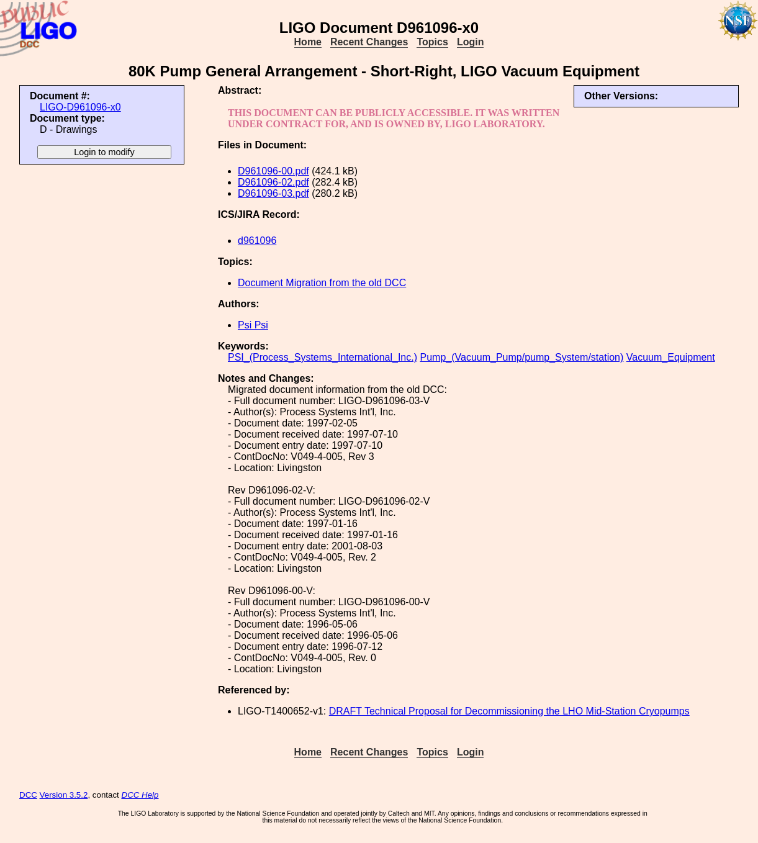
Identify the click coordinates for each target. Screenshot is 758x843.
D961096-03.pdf (273, 193)
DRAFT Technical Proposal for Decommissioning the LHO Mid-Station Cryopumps (509, 711)
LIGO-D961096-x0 (80, 107)
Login (470, 42)
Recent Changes (369, 42)
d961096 (257, 240)
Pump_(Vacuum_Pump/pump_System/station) (521, 357)
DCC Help (140, 795)
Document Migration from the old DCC (322, 282)
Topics (432, 42)
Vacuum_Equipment (670, 357)
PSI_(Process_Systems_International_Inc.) (322, 357)
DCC (28, 795)
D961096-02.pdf (273, 182)
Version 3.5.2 (64, 795)
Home (308, 42)
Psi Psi (253, 325)
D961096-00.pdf (273, 171)
